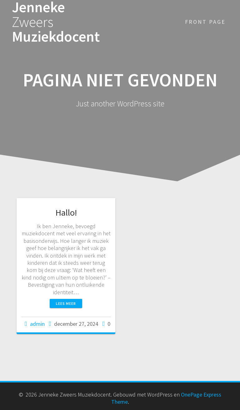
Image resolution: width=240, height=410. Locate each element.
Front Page (205, 21)
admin (37, 323)
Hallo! (66, 212)
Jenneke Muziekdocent (56, 22)
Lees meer (66, 303)
